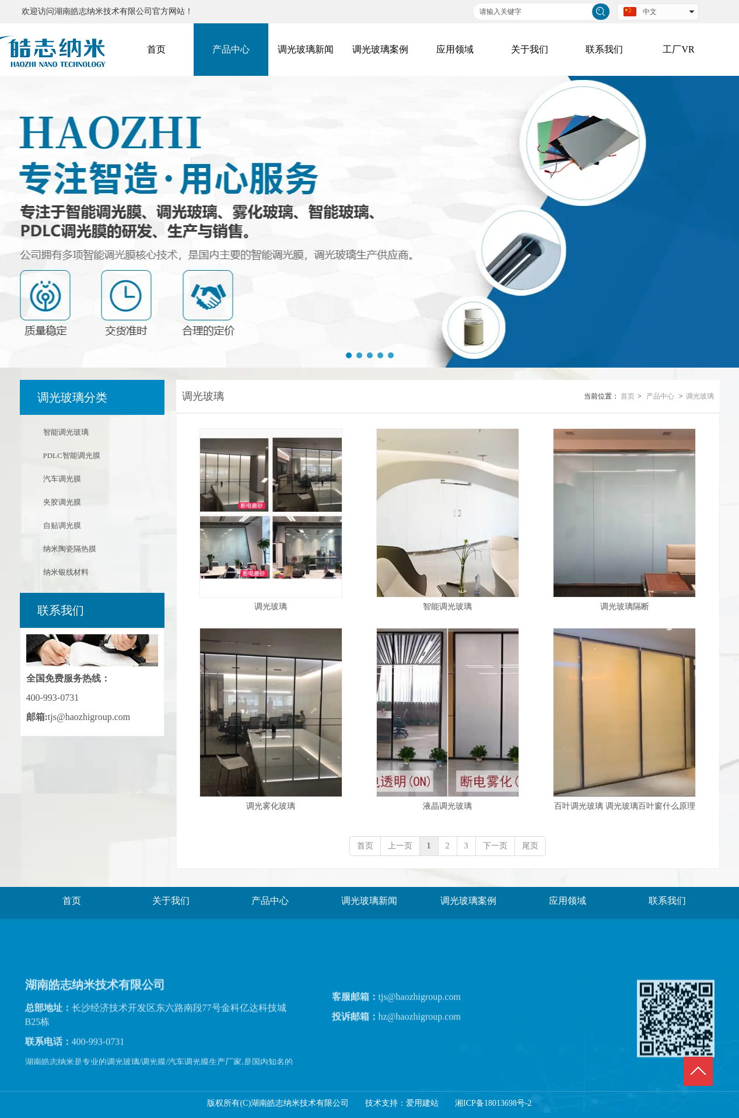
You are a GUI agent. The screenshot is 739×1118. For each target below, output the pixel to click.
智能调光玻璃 (447, 606)
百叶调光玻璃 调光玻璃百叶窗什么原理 (624, 806)
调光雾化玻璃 (270, 806)
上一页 (400, 845)
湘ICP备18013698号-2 (493, 1103)
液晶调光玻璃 (447, 806)
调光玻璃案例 (468, 901)
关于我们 (171, 901)
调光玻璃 (700, 396)
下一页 (495, 845)
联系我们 (667, 901)
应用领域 (567, 901)
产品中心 (660, 396)
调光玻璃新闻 (369, 901)
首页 (628, 396)
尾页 (530, 845)
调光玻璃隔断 (624, 606)
